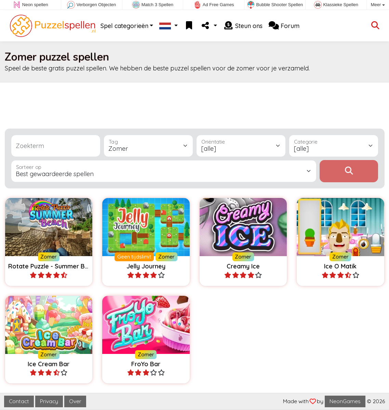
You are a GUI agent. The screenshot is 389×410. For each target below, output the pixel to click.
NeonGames (345, 401)
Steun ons (243, 26)
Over (75, 401)
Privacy (49, 401)
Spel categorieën (124, 26)
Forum (284, 26)
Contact (19, 401)
